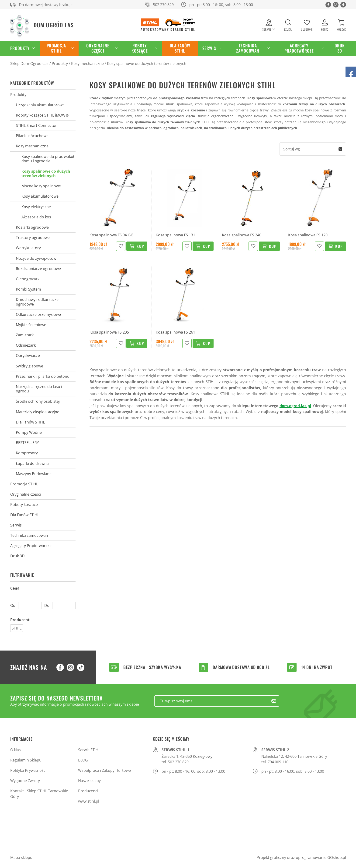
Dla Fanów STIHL (180, 48)
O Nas (15, 749)
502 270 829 (163, 4)
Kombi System (28, 289)
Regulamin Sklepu (25, 760)
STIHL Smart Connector (36, 125)
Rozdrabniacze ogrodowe (38, 268)
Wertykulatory (28, 247)
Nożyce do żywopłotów (36, 258)
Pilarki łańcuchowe (32, 135)
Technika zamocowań (247, 48)
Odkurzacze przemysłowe (38, 314)
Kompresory (27, 452)
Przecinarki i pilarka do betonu (42, 376)
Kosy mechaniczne (87, 63)
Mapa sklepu (21, 857)
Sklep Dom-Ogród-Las (29, 63)
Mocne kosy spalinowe (41, 186)
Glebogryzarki (28, 278)
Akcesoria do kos (36, 217)
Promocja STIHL (56, 48)
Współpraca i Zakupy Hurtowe (104, 770)
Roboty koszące (139, 48)
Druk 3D (340, 48)
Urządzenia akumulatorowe (40, 104)
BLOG (83, 760)
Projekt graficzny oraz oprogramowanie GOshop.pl (301, 857)
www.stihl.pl (88, 801)
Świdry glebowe (29, 366)
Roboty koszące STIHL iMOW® (42, 115)
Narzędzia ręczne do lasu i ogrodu (39, 389)
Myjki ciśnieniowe (31, 324)
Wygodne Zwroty (25, 780)
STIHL (16, 628)
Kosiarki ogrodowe (32, 227)
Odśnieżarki (26, 345)
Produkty (20, 48)
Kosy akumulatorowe (40, 196)
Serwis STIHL (89, 749)
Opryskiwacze (28, 355)
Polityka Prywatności (28, 770)
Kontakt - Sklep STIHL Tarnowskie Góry (39, 793)
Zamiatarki (25, 335)
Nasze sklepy (89, 780)
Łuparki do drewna (32, 463)
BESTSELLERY (27, 442)
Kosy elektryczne (36, 206)
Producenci (88, 790)
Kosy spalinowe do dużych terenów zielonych (146, 63)
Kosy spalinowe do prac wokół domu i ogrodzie (47, 159)
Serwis (209, 48)
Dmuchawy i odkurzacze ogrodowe (37, 301)
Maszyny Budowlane (34, 473)
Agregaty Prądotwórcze (299, 48)
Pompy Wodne (29, 432)
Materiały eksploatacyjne (37, 411)
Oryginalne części (97, 48)
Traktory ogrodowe (33, 237)
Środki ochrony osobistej (38, 401)
